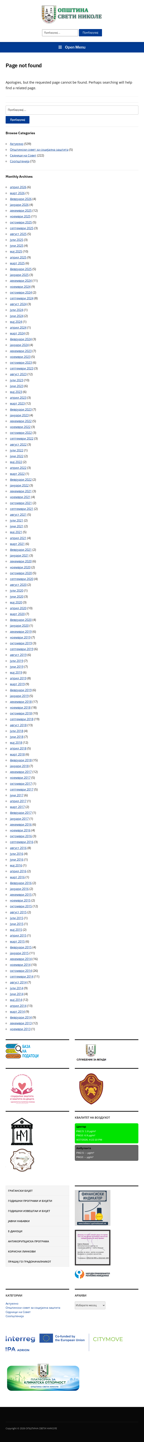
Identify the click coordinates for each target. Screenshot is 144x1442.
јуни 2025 (16, 246)
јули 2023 (16, 380)
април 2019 (18, 678)
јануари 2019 (19, 696)
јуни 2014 (16, 994)
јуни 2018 (16, 737)
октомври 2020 (21, 573)
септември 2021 (21, 509)
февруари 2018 (21, 760)
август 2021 (18, 515)
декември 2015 (21, 895)
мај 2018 (16, 742)
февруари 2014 (21, 1017)
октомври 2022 (21, 433)
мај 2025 (16, 251)
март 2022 (17, 474)
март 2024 (17, 333)
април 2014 (18, 1006)
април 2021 (18, 538)
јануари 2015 (19, 953)
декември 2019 (21, 632)
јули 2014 (16, 988)
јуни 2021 (16, 526)
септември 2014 (21, 976)
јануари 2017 (19, 819)
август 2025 (18, 234)
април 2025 (18, 257)
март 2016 (17, 877)
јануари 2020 (19, 626)
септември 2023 (21, 368)
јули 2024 (16, 310)
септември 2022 (21, 438)
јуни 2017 (16, 795)
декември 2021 (21, 491)
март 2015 (17, 941)
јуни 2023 (16, 386)
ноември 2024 (20, 287)
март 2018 (17, 754)
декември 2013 (21, 1023)
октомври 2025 (21, 222)
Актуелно (12, 1303)
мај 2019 (16, 672)
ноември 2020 (20, 567)
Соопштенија (15, 1316)
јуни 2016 (16, 859)
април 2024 (18, 327)
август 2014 (18, 982)
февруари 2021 (21, 550)
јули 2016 (16, 854)
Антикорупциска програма (28, 1241)
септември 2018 (21, 719)
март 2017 (17, 807)
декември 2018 (21, 702)
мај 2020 (16, 602)
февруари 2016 (21, 883)
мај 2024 (16, 322)
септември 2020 (21, 579)
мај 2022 (16, 462)
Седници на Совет (18, 1312)
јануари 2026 (19, 205)
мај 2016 (16, 865)
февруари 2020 (21, 620)
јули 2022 (16, 450)
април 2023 (18, 398)
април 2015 (18, 935)
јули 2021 (16, 520)
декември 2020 (21, 561)
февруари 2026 (21, 199)
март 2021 (17, 544)
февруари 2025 (21, 269)
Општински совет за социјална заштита (33, 1307)
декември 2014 (21, 959)
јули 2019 (16, 661)
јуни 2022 (16, 456)
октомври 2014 (21, 971)
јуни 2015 (16, 924)
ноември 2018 (20, 707)
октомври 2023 (21, 362)
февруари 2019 (21, 690)
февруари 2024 (21, 339)
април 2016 (18, 871)
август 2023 (18, 374)
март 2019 (17, 684)
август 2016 (18, 848)
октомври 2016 (21, 836)
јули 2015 (16, 918)
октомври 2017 (21, 784)
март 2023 (17, 403)
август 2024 (18, 304)
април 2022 (18, 468)
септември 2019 (21, 649)
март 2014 (17, 1012)
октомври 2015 (21, 906)
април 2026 (18, 187)
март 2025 (17, 263)
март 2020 (17, 614)
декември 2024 (21, 281)
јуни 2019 (16, 667)
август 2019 (18, 655)
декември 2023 (21, 351)
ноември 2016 (20, 830)
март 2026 (17, 193)
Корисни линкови (22, 1251)
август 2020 (18, 585)
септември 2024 (21, 298)
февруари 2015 (21, 947)
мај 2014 (16, 1000)
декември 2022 (21, 421)
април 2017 (18, 801)
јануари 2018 (19, 766)
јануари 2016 (19, 889)
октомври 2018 (21, 713)
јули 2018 (16, 731)
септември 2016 (21, 842)
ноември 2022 (20, 427)
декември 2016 (21, 824)
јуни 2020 (16, 596)
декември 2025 (21, 210)
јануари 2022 (19, 485)
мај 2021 (16, 532)
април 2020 (18, 608)
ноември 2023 (20, 357)
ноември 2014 (20, 965)
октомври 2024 (21, 292)
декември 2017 (21, 772)
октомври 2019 (21, 643)
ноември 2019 (20, 637)
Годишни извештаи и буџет (29, 1211)
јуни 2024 (16, 316)
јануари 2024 (19, 345)
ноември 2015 (20, 900)
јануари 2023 (19, 415)
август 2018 (18, 725)
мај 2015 (16, 930)
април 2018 (18, 748)
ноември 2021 (20, 497)
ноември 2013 (20, 1029)
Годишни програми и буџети (30, 1201)
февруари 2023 (21, 409)
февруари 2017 (21, 813)
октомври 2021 (21, 503)
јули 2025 (16, 240)
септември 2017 (21, 789)
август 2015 (18, 912)
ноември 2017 (20, 778)
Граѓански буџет (20, 1190)
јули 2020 (16, 590)
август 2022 (18, 444)
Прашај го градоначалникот (29, 1261)
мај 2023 (16, 392)
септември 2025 (21, 228)
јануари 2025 (19, 275)
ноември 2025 (20, 216)
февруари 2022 (21, 479)
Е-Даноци (15, 1231)
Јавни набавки (19, 1221)
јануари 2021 (19, 555)
